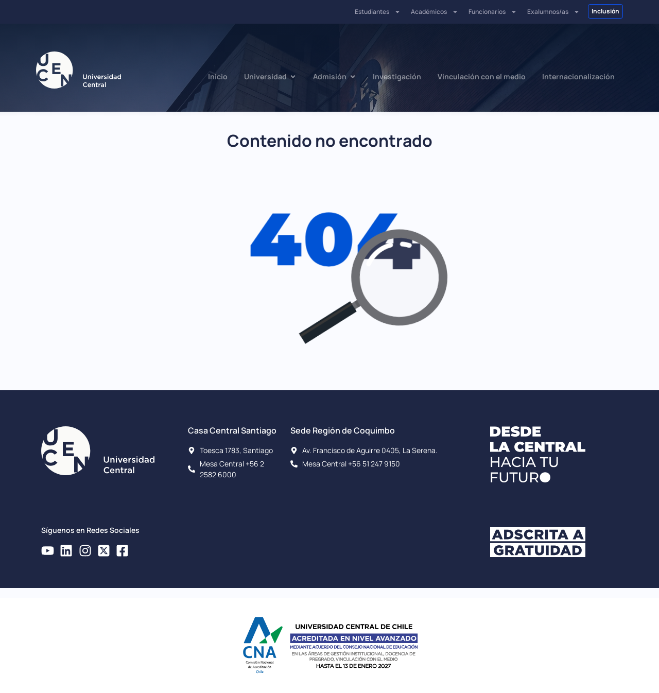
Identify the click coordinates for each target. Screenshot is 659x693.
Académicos (434, 12)
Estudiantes (378, 12)
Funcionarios (493, 12)
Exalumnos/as (553, 12)
